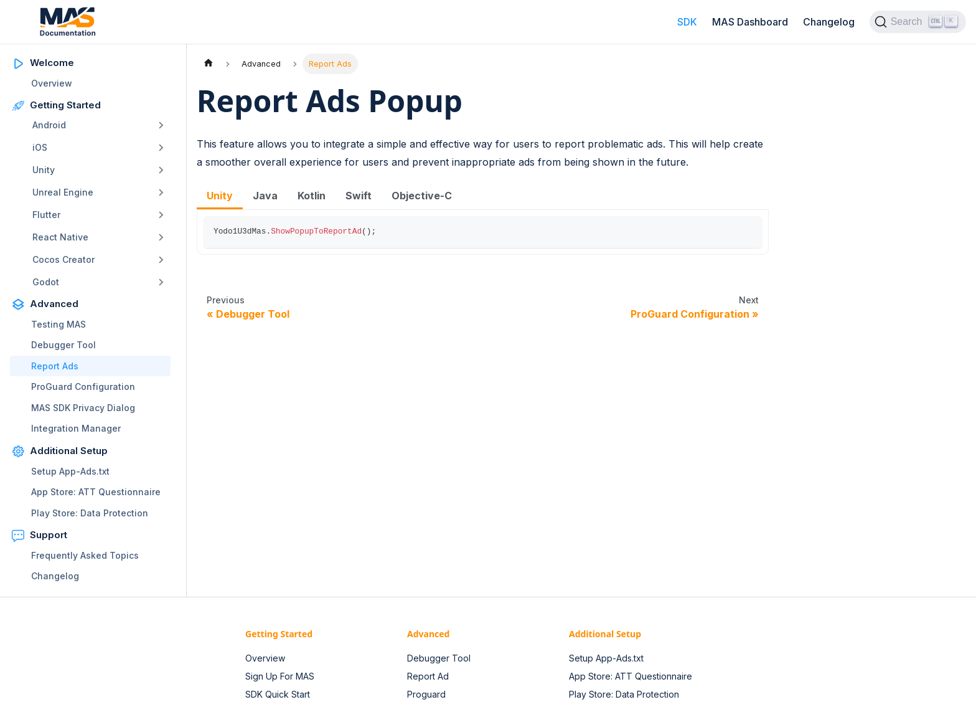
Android (49, 125)
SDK (687, 22)
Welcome (52, 63)
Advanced (54, 304)
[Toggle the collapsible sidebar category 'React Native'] (161, 237)
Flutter (46, 214)
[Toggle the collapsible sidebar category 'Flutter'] (161, 215)
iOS (39, 147)
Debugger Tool (63, 344)
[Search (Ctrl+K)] (918, 22)
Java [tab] (265, 195)
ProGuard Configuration (83, 386)
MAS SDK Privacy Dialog (83, 407)
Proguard (426, 694)
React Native (60, 237)
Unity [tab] (220, 195)
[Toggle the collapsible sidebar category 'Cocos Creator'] (161, 260)
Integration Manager (76, 428)
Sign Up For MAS (279, 676)
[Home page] (208, 64)
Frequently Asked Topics (85, 555)
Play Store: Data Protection (89, 513)
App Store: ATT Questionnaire (96, 491)
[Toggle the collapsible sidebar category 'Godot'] (161, 282)
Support (48, 535)
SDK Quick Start (277, 694)
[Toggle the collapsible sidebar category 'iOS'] (161, 147)
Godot (45, 282)
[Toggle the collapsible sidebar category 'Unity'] (161, 170)
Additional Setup (69, 451)
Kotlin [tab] (312, 195)
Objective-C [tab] (422, 195)
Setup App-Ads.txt (70, 471)
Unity (43, 169)
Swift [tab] (358, 195)
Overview (51, 83)
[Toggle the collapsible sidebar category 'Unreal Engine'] (161, 192)
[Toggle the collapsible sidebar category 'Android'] (161, 125)
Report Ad (428, 676)
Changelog (829, 22)
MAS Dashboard (750, 22)
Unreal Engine (62, 192)
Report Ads (54, 366)
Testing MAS (58, 324)
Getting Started (65, 105)
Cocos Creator (63, 259)
